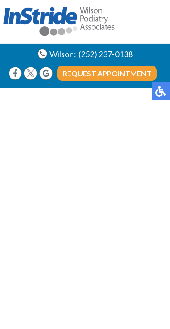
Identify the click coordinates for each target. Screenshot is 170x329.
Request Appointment (107, 73)
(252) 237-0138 (105, 54)
